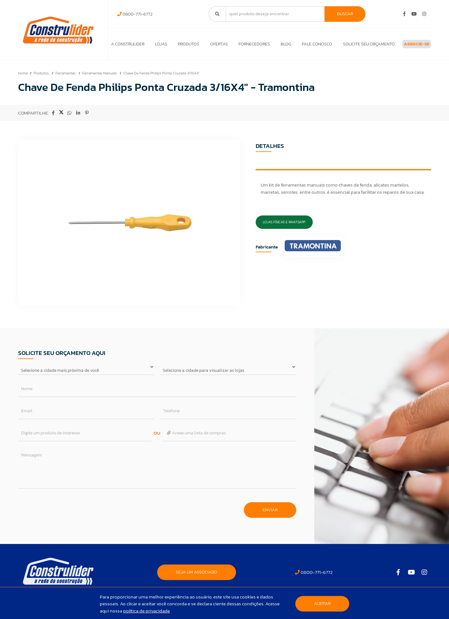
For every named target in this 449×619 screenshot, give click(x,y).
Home (23, 76)
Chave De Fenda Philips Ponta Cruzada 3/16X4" (161, 76)
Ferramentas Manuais (100, 76)
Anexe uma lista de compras (196, 436)
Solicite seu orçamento (351, 45)
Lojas (158, 45)
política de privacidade (146, 610)
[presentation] (65, 510)
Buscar (345, 14)
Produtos (183, 45)
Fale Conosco (302, 45)
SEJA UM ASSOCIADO (196, 575)
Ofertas (211, 45)
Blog (273, 45)
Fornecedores (244, 45)
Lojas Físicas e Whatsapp (284, 225)
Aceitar (322, 603)
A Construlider (127, 45)
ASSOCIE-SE (406, 45)
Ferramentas (66, 76)
